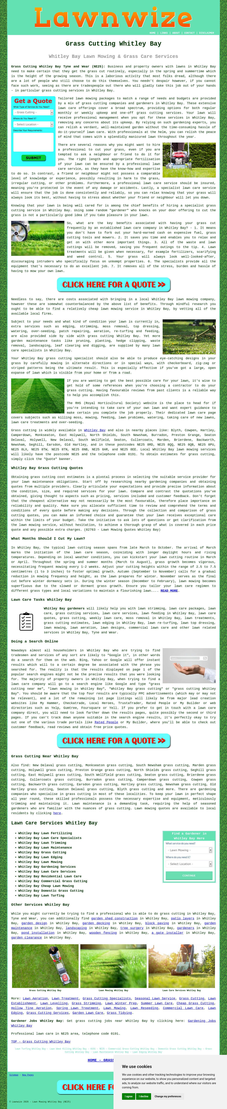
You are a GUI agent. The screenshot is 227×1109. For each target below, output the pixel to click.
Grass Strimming (86, 1003)
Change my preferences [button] (168, 1096)
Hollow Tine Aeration (31, 1008)
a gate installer (167, 933)
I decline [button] (143, 1096)
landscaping (76, 928)
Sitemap (13, 1075)
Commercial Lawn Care (183, 1008)
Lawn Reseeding (144, 1008)
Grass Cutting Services (47, 1013)
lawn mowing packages (95, 98)
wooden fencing (103, 933)
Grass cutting (23, 430)
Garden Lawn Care (88, 1013)
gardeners (185, 928)
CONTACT (189, 33)
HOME (153, 33)
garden (138, 127)
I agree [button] (128, 1096)
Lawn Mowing (114, 1008)
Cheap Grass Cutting (195, 1003)
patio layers (182, 918)
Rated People (106, 722)
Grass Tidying (119, 1013)
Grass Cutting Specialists (107, 998)
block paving (157, 923)
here (57, 813)
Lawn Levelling (54, 1003)
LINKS (164, 33)
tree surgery (131, 928)
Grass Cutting (191, 998)
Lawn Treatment (65, 998)
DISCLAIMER (206, 33)
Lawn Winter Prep (121, 1003)
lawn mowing (187, 449)
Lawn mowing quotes (152, 808)
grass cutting (201, 454)
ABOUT (176, 33)
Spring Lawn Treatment (77, 1008)
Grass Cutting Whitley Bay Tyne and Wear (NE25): (58, 66)
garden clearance (26, 937)
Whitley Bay (95, 430)
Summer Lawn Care (157, 1003)
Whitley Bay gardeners (64, 608)
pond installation (37, 933)
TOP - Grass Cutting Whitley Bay (41, 1041)
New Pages (28, 1075)
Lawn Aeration (35, 998)
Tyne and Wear (104, 632)
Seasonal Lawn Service (155, 998)
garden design (34, 923)
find (25, 765)
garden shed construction (114, 918)
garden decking (96, 923)
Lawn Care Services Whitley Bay (54, 823)
